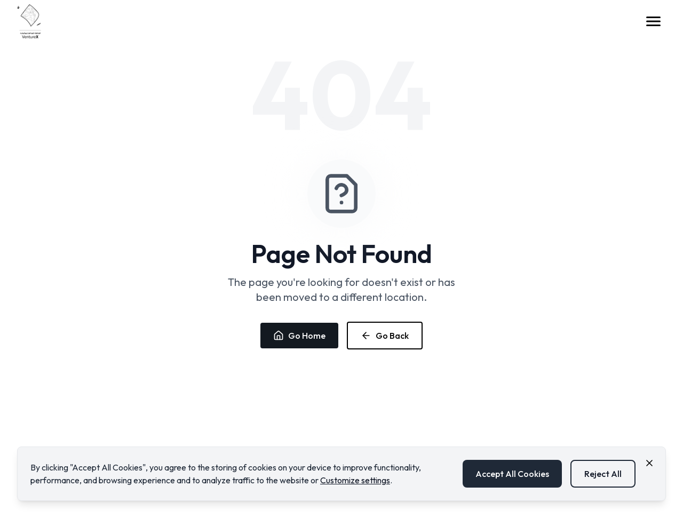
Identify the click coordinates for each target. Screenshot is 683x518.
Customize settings (355, 480)
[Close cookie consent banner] (649, 463)
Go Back (385, 335)
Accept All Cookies (512, 473)
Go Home (299, 335)
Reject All (603, 473)
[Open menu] (653, 21)
